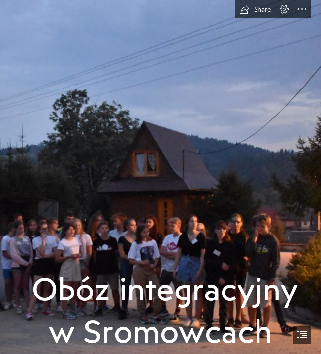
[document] (160, 177)
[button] (255, 9)
